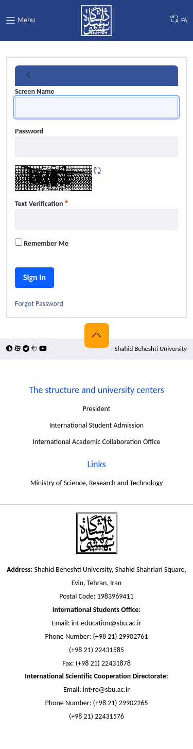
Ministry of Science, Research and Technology (96, 483)
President (97, 408)
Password (29, 131)
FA (184, 20)
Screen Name (35, 91)
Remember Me (41, 243)
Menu (20, 20)
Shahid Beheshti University (151, 348)
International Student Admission (96, 425)
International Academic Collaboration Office (96, 441)
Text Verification (41, 203)
